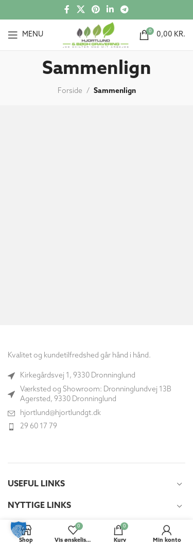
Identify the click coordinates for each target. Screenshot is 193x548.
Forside (70, 91)
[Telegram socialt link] (124, 10)
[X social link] (80, 10)
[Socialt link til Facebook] (67, 10)
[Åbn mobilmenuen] (25, 35)
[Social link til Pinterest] (95, 10)
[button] (18, 529)
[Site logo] (96, 35)
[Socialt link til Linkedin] (110, 10)
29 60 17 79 (38, 426)
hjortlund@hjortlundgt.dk (60, 413)
